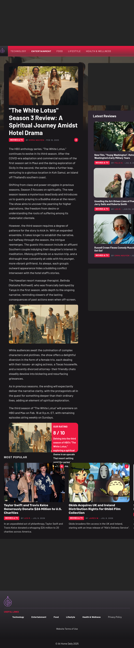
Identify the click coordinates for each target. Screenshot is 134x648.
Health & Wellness (98, 51)
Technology (18, 51)
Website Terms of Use (67, 628)
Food (60, 51)
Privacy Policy (115, 617)
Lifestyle (74, 51)
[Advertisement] (67, 23)
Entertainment (41, 51)
